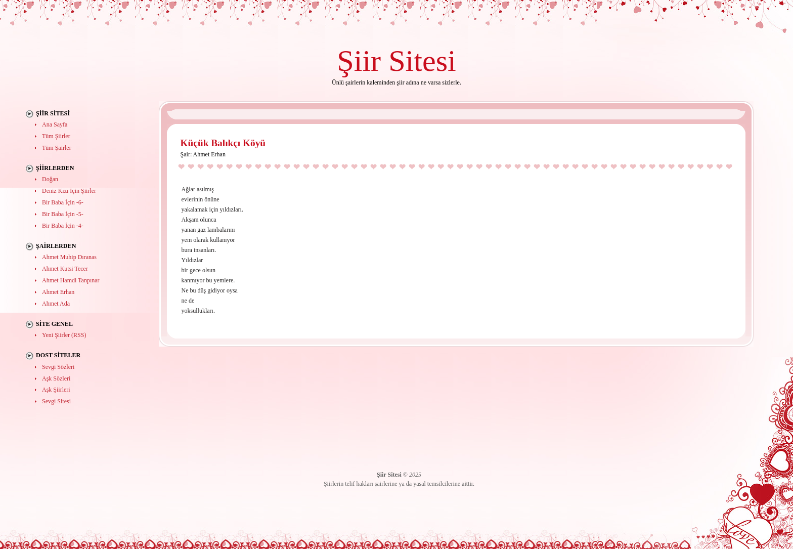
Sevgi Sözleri (58, 366)
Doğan (50, 179)
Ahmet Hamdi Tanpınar (71, 280)
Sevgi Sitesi (56, 401)
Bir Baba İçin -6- (62, 202)
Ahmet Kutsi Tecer (65, 268)
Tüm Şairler (56, 147)
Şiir (359, 60)
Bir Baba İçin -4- (62, 225)
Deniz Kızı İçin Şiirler (69, 190)
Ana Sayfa (54, 124)
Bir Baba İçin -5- (62, 214)
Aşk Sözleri (56, 378)
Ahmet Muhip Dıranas (69, 257)
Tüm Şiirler (56, 136)
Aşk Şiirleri (56, 389)
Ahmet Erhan (58, 291)
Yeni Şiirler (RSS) (64, 335)
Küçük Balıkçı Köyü (223, 143)
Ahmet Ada (56, 303)
